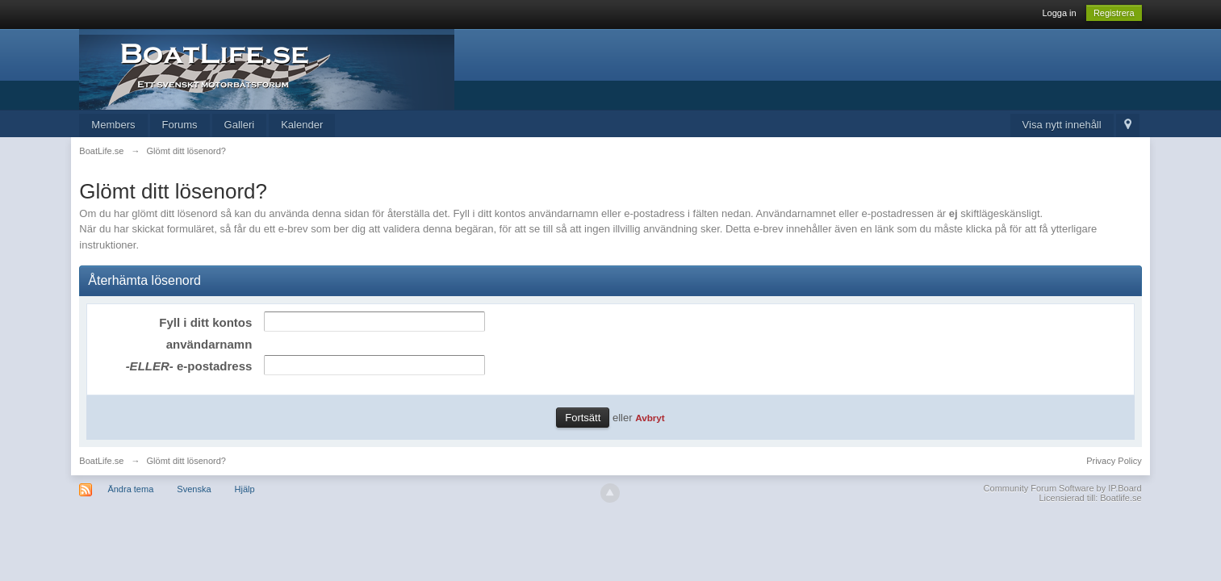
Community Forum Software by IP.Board (1063, 488)
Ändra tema (130, 489)
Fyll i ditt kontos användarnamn (205, 333)
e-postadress (189, 366)
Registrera (1114, 13)
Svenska (194, 489)
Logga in (1059, 13)
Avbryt (650, 417)
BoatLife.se (101, 461)
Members (113, 125)
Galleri (239, 125)
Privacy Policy (1113, 461)
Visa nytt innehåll (1062, 125)
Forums (180, 125)
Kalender (302, 125)
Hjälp (245, 489)
